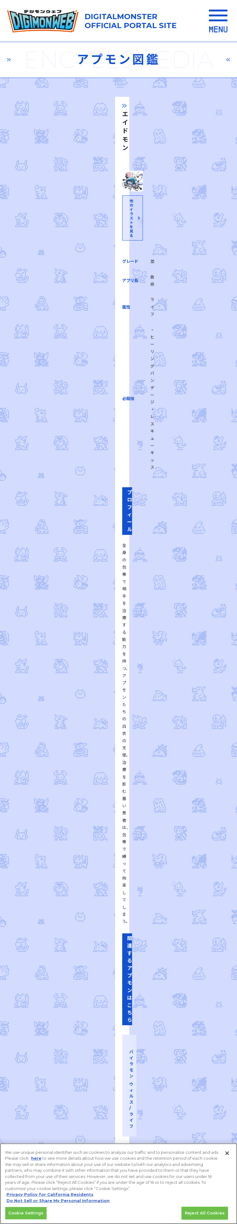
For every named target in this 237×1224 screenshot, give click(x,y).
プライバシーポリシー (61, 1030)
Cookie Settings (26, 1215)
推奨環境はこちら (116, 990)
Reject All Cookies (205, 1215)
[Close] (227, 1156)
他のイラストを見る (117, 252)
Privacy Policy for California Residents (50, 1197)
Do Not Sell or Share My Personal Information (58, 1203)
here (36, 1161)
